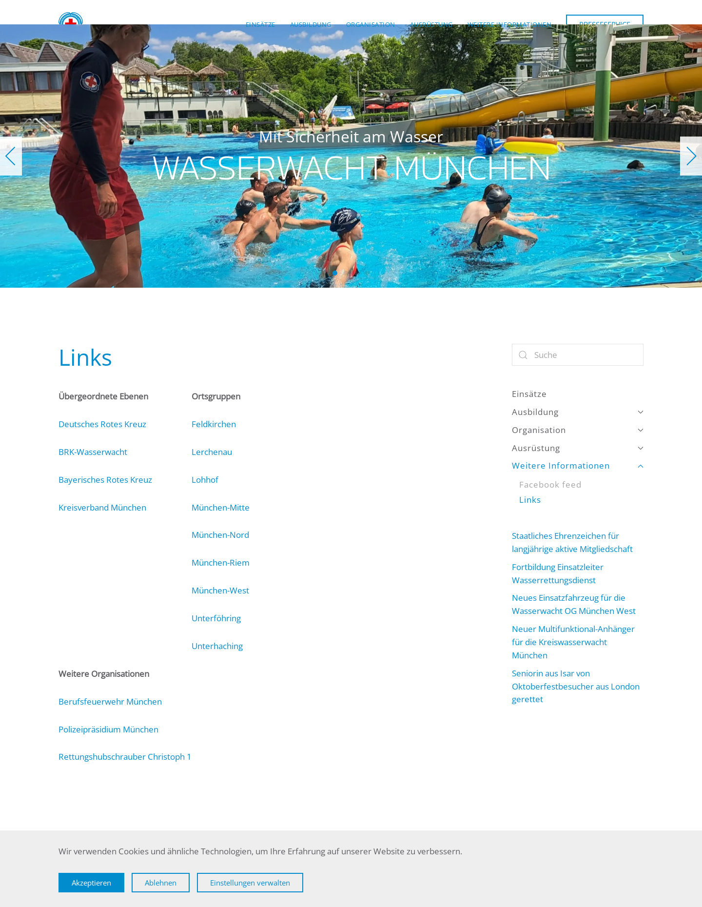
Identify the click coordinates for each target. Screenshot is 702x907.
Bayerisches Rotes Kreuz (105, 479)
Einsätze (260, 24)
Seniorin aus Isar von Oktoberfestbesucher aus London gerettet (576, 686)
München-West (220, 590)
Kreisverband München (102, 507)
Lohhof (205, 479)
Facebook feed (550, 484)
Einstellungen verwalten (250, 882)
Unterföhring (216, 618)
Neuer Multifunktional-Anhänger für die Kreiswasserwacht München (573, 642)
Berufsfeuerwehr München (110, 701)
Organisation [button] (370, 24)
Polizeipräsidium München (108, 729)
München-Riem (221, 562)
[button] (11, 156)
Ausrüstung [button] (431, 24)
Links (530, 499)
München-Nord (220, 534)
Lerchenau (212, 451)
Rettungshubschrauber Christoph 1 (125, 756)
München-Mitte (221, 507)
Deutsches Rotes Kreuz (102, 424)
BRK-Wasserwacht (92, 451)
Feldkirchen (214, 424)
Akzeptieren (91, 882)
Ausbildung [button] (311, 24)
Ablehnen (160, 882)
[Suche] (578, 355)
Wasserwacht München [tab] (334, 273)
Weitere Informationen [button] (510, 24)
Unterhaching (217, 645)
